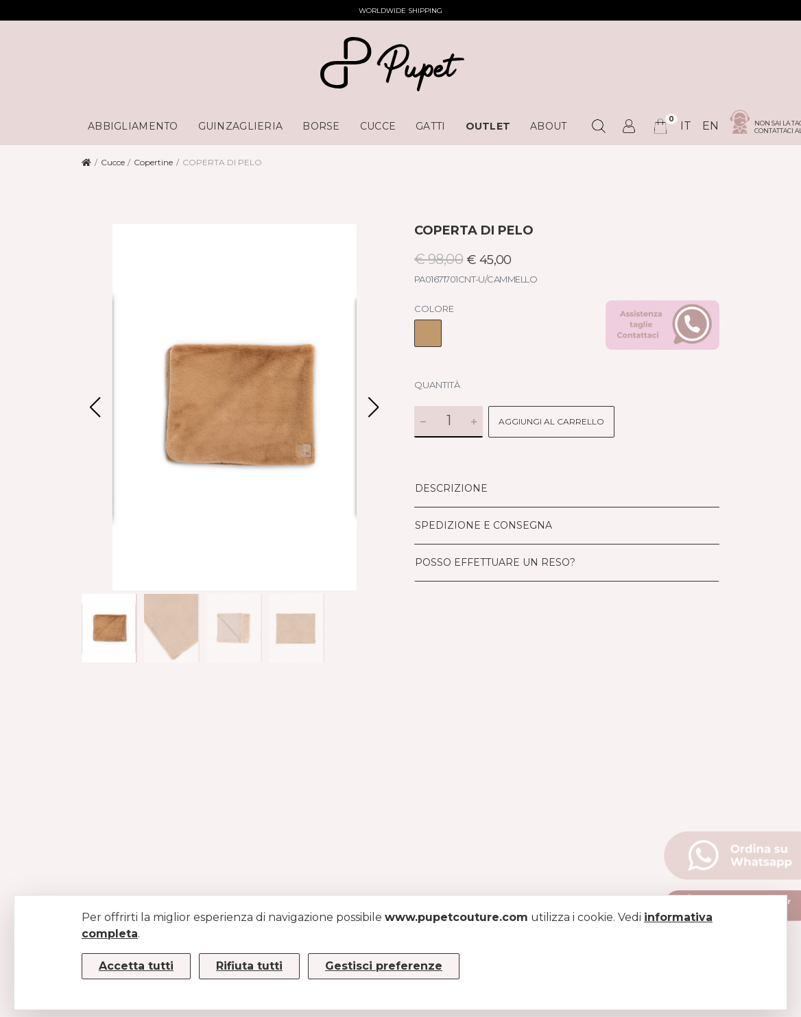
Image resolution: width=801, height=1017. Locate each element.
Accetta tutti (136, 965)
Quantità (437, 384)
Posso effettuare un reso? (495, 562)
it (685, 125)
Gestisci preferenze (383, 965)
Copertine (153, 162)
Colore (434, 308)
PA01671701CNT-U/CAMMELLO (475, 279)
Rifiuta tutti (249, 965)
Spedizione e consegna (483, 525)
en (710, 125)
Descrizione (451, 488)
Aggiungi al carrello (551, 421)
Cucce (113, 162)
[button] (374, 407)
